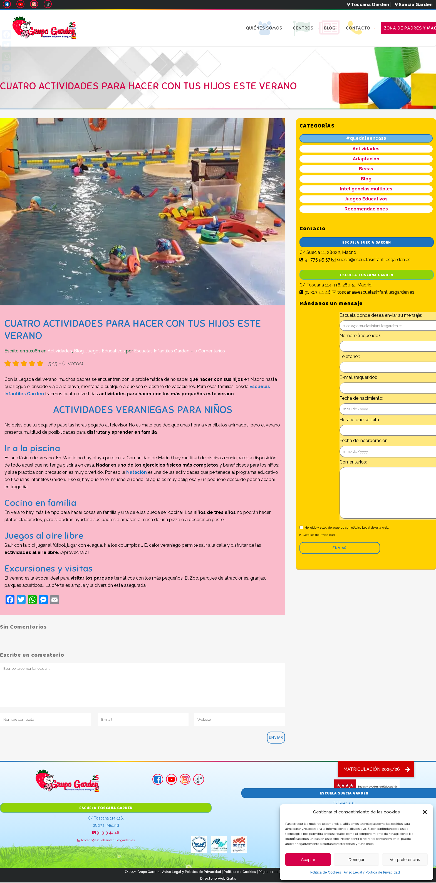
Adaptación (366, 158)
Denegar (356, 859)
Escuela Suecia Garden (366, 243)
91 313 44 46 (315, 292)
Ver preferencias (405, 859)
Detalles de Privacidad (319, 535)
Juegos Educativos (105, 351)
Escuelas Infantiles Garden (161, 351)
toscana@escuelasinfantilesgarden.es (373, 292)
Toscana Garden (368, 4)
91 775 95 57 (314, 259)
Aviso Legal (362, 527)
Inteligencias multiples (366, 189)
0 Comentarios (209, 351)
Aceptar (308, 859)
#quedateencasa (366, 138)
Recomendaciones (366, 209)
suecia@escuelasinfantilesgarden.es (370, 259)
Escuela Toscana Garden (366, 275)
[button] (425, 812)
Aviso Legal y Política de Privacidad (372, 872)
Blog (79, 351)
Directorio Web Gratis (218, 878)
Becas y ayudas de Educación (365, 786)
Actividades (60, 351)
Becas (366, 168)
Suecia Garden (414, 4)
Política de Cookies (325, 872)
